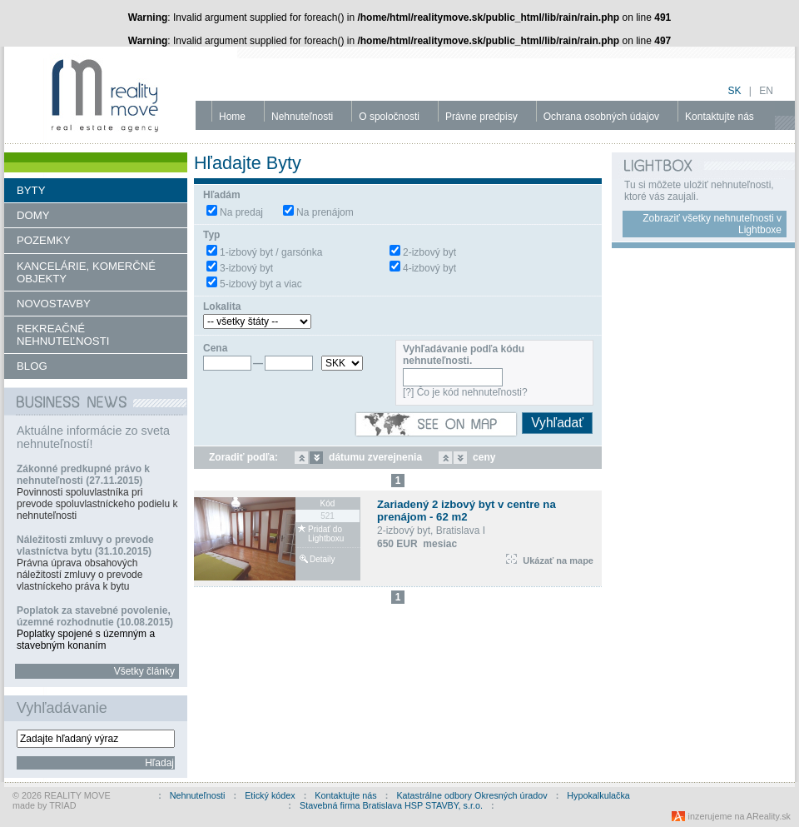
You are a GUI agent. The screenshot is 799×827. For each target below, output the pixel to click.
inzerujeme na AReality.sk (739, 816)
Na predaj (241, 212)
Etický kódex (270, 795)
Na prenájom (325, 212)
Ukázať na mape (549, 560)
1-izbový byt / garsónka (271, 252)
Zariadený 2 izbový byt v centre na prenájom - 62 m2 (466, 510)
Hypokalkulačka (598, 795)
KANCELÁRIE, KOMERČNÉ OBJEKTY (86, 272)
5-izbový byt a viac (261, 284)
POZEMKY (43, 240)
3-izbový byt (246, 268)
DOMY (33, 215)
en (766, 91)
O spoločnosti (389, 116)
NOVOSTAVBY (54, 303)
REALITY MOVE (77, 795)
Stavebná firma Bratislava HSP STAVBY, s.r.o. (391, 805)
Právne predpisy (481, 116)
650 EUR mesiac (417, 544)
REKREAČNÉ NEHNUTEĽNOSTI (63, 334)
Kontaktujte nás (719, 116)
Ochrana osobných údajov (601, 116)
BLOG (32, 366)
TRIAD (62, 805)
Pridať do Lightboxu (326, 534)
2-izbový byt (429, 252)
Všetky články (144, 671)
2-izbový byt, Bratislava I (431, 530)
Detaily (322, 559)
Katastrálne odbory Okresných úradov (471, 795)
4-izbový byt (429, 268)
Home (232, 116)
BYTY (31, 190)
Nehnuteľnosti (302, 116)
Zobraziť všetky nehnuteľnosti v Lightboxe (712, 224)
